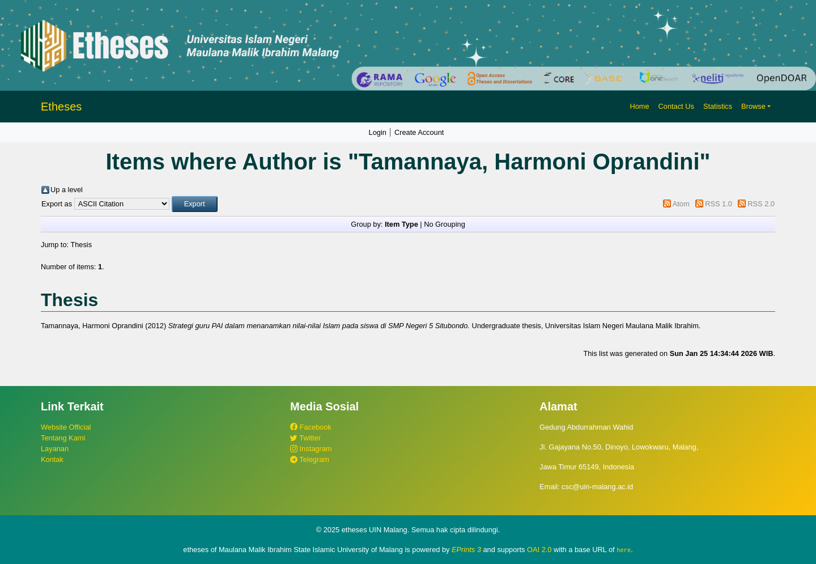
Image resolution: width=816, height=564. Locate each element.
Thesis (81, 244)
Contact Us (676, 106)
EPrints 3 (466, 549)
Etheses (61, 106)
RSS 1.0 (718, 204)
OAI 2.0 (539, 549)
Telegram (309, 459)
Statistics (717, 106)
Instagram (311, 448)
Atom (681, 204)
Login (377, 132)
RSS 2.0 (761, 204)
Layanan (55, 448)
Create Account (419, 132)
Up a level (66, 189)
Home (639, 106)
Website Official (66, 427)
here (624, 550)
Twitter (305, 438)
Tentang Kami (63, 438)
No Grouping (444, 224)
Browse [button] (753, 106)
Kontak (52, 459)
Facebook (311, 427)
